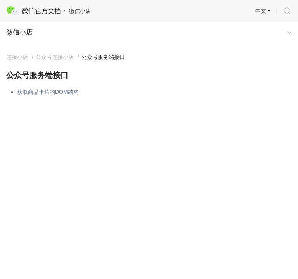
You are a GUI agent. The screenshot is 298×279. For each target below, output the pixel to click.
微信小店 (19, 32)
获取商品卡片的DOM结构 (48, 92)
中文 (260, 11)
